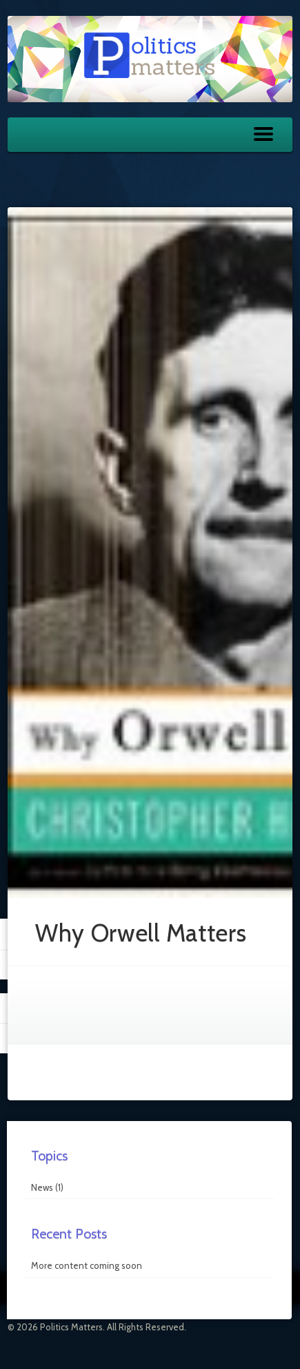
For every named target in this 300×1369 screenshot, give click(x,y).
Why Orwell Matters (141, 933)
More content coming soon (86, 1265)
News (42, 1187)
